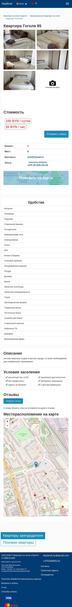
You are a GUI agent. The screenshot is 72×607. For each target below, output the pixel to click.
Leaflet (43, 515)
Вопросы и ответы (9, 583)
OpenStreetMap (53, 515)
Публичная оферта (49, 570)
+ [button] (7, 422)
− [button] (7, 426)
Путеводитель (47, 575)
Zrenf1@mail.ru (35, 157)
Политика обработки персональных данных (21, 579)
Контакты (45, 566)
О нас (4, 587)
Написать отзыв (13, 401)
